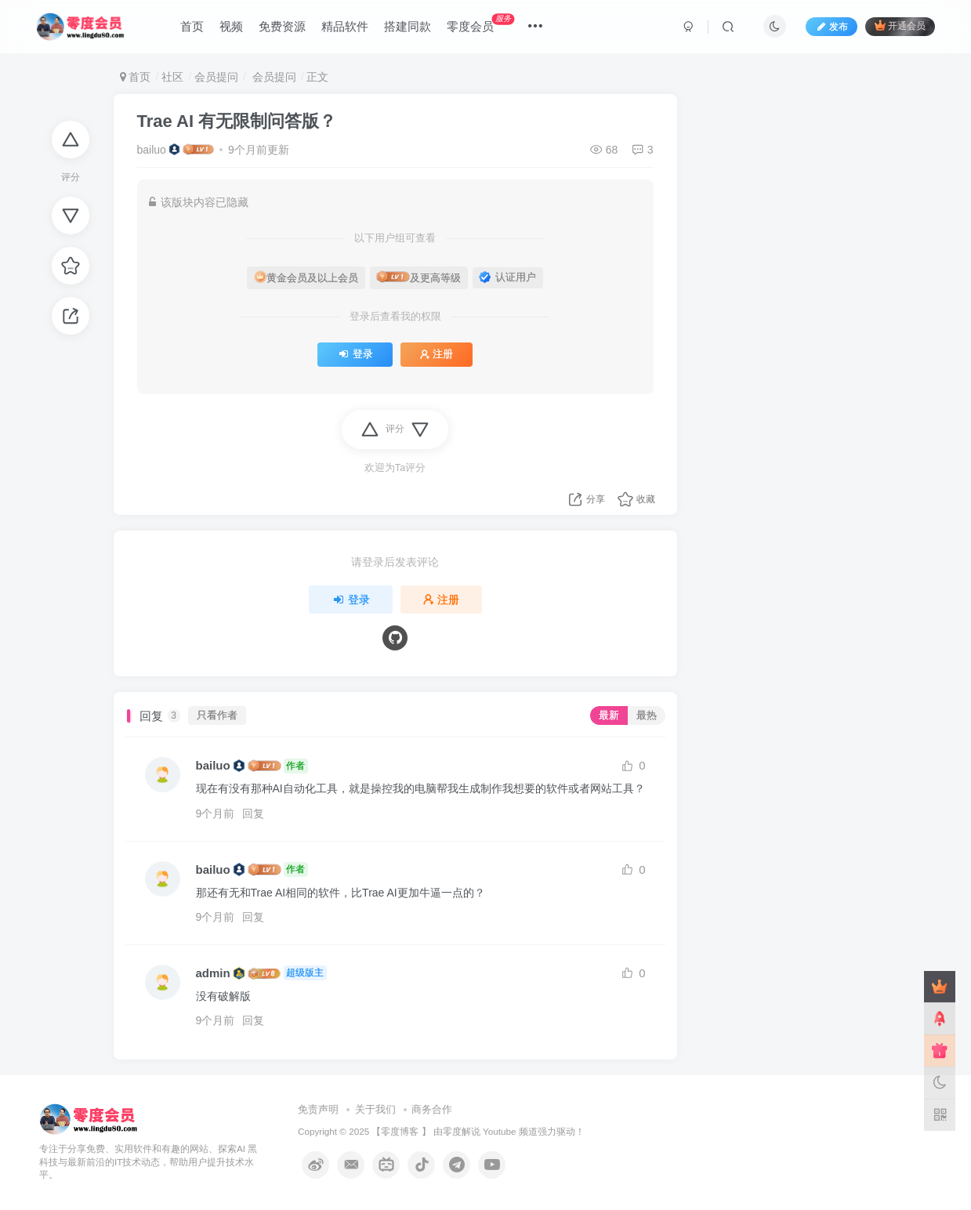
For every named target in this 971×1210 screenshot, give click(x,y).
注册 (436, 354)
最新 (609, 715)
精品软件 (344, 26)
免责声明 (318, 1109)
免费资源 (282, 26)
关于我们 (375, 1109)
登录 (354, 354)
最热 (646, 715)
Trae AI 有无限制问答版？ (237, 121)
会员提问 (216, 77)
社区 (172, 77)
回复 (253, 813)
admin (213, 973)
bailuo (151, 149)
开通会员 (900, 25)
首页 (192, 26)
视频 (231, 26)
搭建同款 (407, 26)
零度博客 (399, 1131)
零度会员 (480, 23)
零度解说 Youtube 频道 (490, 1131)
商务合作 (431, 1109)
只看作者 (217, 715)
